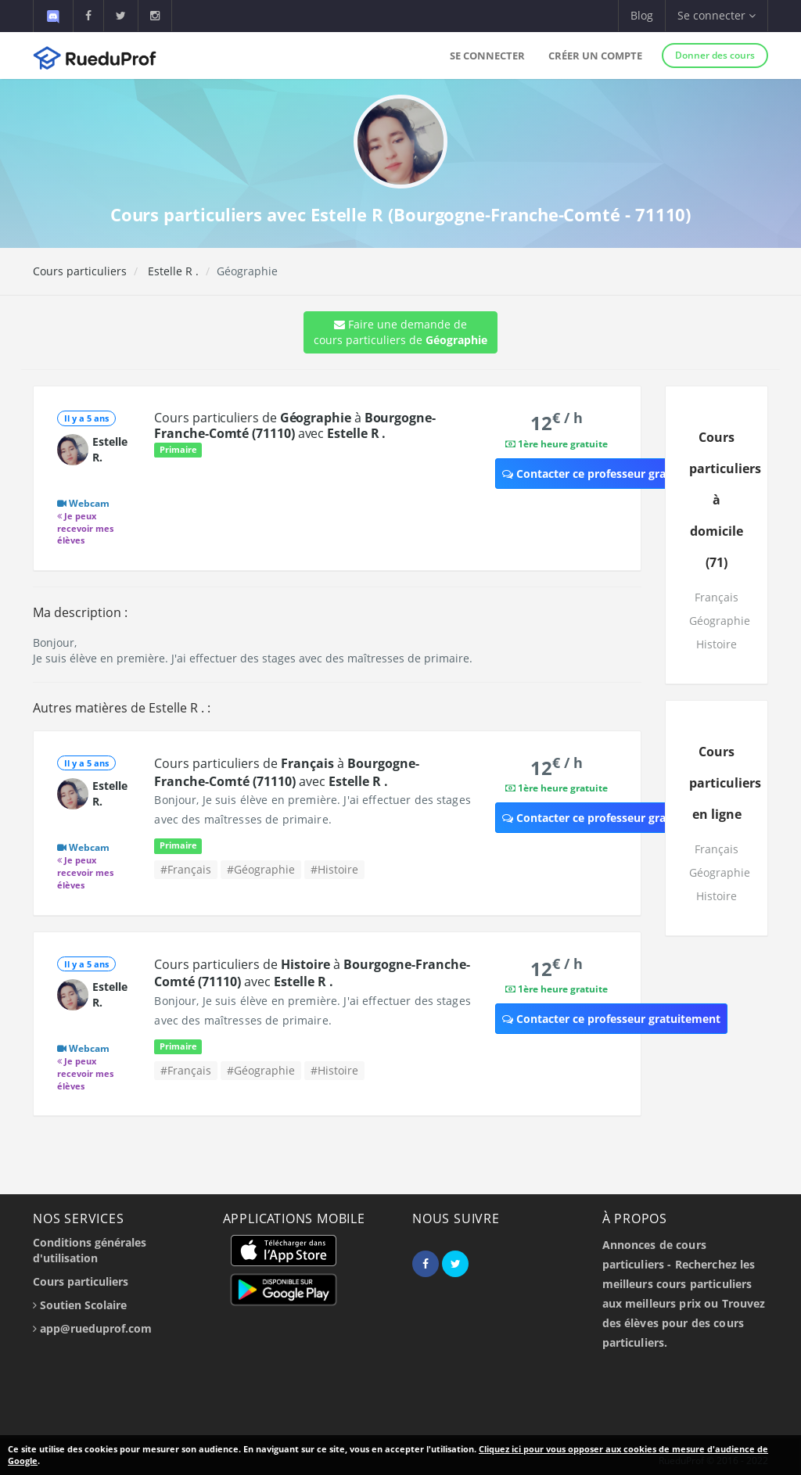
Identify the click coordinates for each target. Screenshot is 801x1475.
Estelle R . (172, 271)
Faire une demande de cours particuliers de (400, 332)
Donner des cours (715, 55)
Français (716, 597)
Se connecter (487, 55)
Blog (641, 15)
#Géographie (261, 869)
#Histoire (334, 869)
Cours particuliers (80, 271)
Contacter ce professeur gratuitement (611, 473)
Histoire (716, 644)
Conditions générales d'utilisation (89, 1250)
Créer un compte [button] (595, 55)
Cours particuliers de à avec (294, 425)
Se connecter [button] (716, 15)
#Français (185, 869)
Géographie (719, 620)
